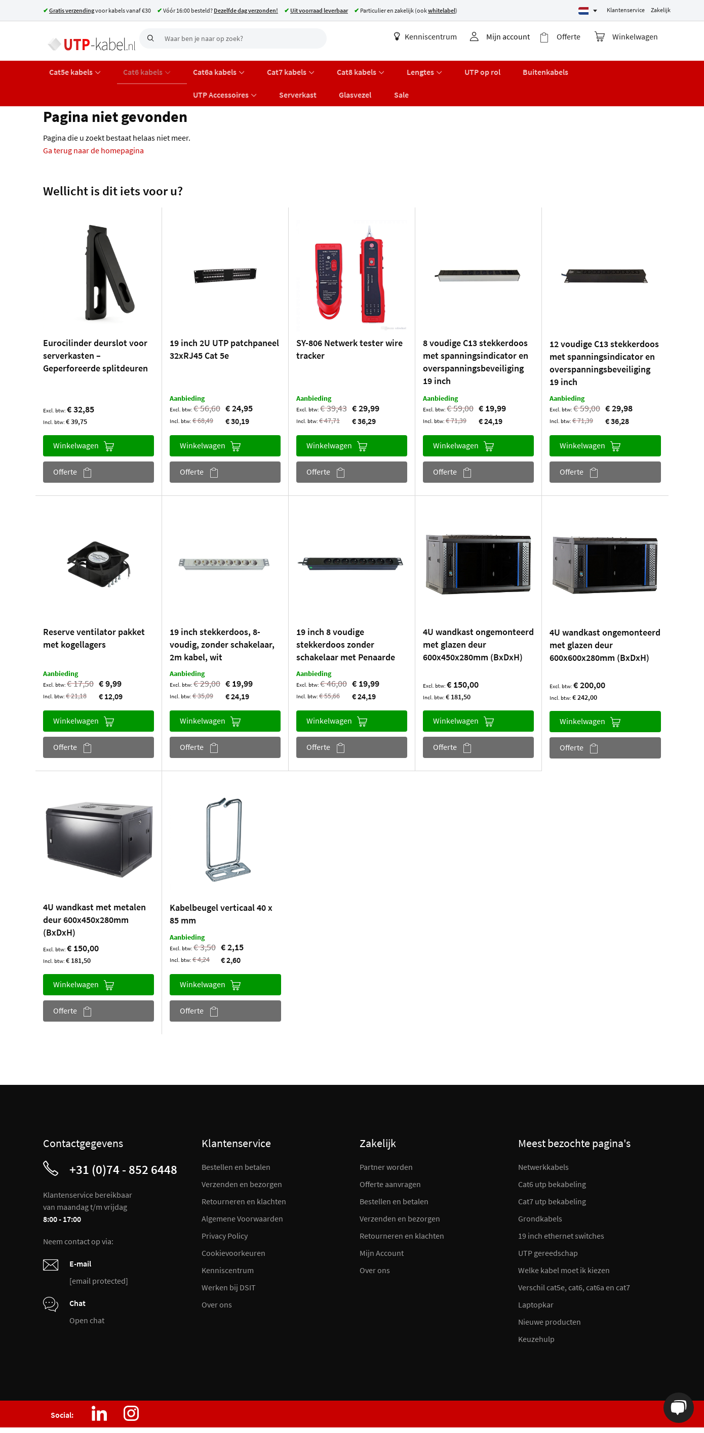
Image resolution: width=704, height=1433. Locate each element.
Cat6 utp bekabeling (552, 1156)
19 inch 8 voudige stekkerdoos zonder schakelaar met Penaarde (345, 616)
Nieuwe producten (549, 1293)
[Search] (149, 38)
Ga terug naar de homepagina (93, 122)
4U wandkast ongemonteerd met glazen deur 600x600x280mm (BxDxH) (605, 616)
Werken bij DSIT (229, 1259)
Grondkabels (540, 1190)
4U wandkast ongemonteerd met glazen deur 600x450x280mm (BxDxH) (478, 616)
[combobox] (233, 38)
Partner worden (386, 1138)
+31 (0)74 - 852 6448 (123, 1141)
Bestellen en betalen (236, 1138)
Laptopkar (536, 1276)
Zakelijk (661, 10)
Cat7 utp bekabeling (552, 1173)
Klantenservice (626, 10)
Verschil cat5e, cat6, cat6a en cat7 (574, 1259)
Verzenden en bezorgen (242, 1156)
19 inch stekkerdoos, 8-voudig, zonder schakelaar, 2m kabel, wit (222, 616)
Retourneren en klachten (244, 1173)
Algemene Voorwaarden (242, 1190)
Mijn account (516, 36)
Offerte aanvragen (390, 1156)
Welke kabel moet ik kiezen (564, 1242)
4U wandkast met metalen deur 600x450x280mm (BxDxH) (94, 891)
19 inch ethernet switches (561, 1207)
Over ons (217, 1276)
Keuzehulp (536, 1310)
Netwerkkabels (543, 1138)
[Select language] (587, 11)
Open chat (86, 1292)
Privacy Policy (225, 1207)
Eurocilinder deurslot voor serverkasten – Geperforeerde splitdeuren (95, 327)
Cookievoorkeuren (233, 1224)
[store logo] (87, 38)
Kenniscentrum (434, 36)
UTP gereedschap (548, 1224)
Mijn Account (382, 1224)
